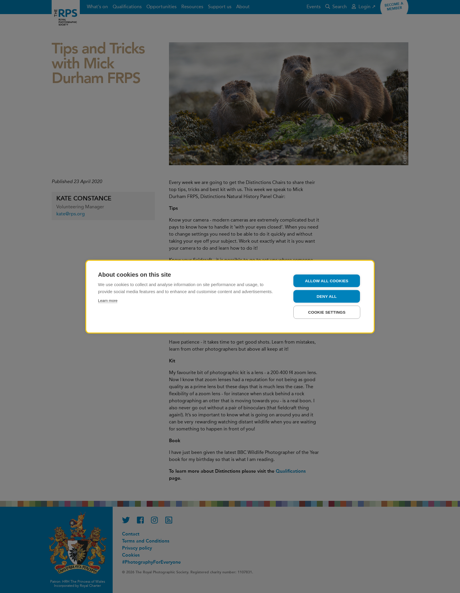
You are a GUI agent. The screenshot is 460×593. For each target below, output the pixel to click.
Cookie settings (327, 312)
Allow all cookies (326, 280)
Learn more (107, 300)
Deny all (326, 296)
